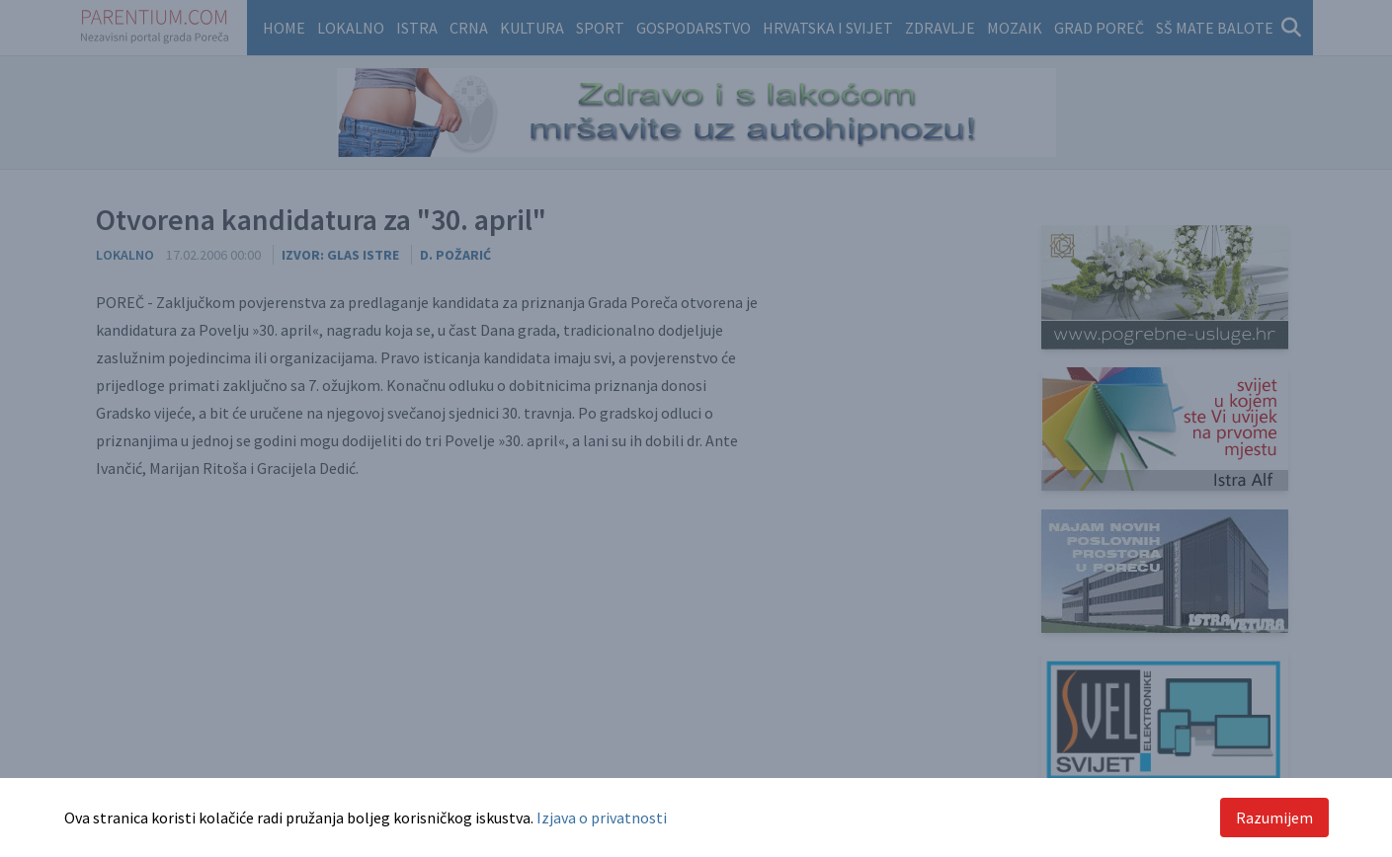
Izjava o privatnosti (601, 817)
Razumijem (1274, 817)
